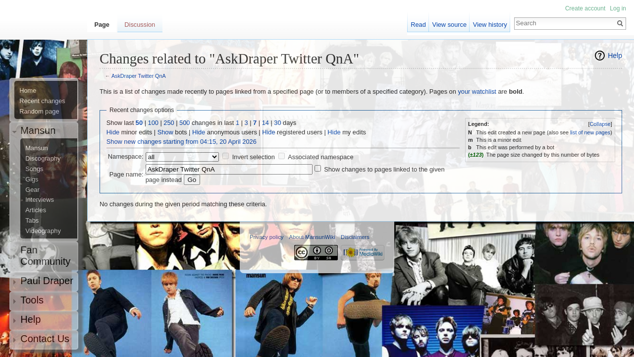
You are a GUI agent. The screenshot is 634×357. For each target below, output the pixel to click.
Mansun (36, 148)
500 (184, 122)
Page (101, 24)
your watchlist (477, 91)
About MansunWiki (312, 237)
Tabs (32, 220)
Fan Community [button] (45, 255)
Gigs (31, 179)
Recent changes (42, 101)
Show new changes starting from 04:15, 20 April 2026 (181, 141)
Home (27, 90)
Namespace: (126, 156)
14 (265, 122)
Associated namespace (320, 157)
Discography (42, 158)
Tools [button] (32, 300)
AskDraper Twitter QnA (138, 76)
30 (277, 122)
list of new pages (590, 132)
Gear (32, 189)
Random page (39, 111)
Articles (35, 210)
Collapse (599, 124)
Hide (112, 132)
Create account (585, 8)
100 (153, 122)
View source (449, 24)
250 (168, 122)
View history (490, 24)
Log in (618, 8)
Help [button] (30, 319)
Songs (34, 169)
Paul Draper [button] (46, 280)
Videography (43, 231)
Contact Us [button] (44, 338)
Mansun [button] (37, 130)
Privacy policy (266, 237)
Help (615, 56)
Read (418, 24)
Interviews (39, 199)
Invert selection (253, 157)
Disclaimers (355, 237)
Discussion (139, 24)
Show (165, 132)
